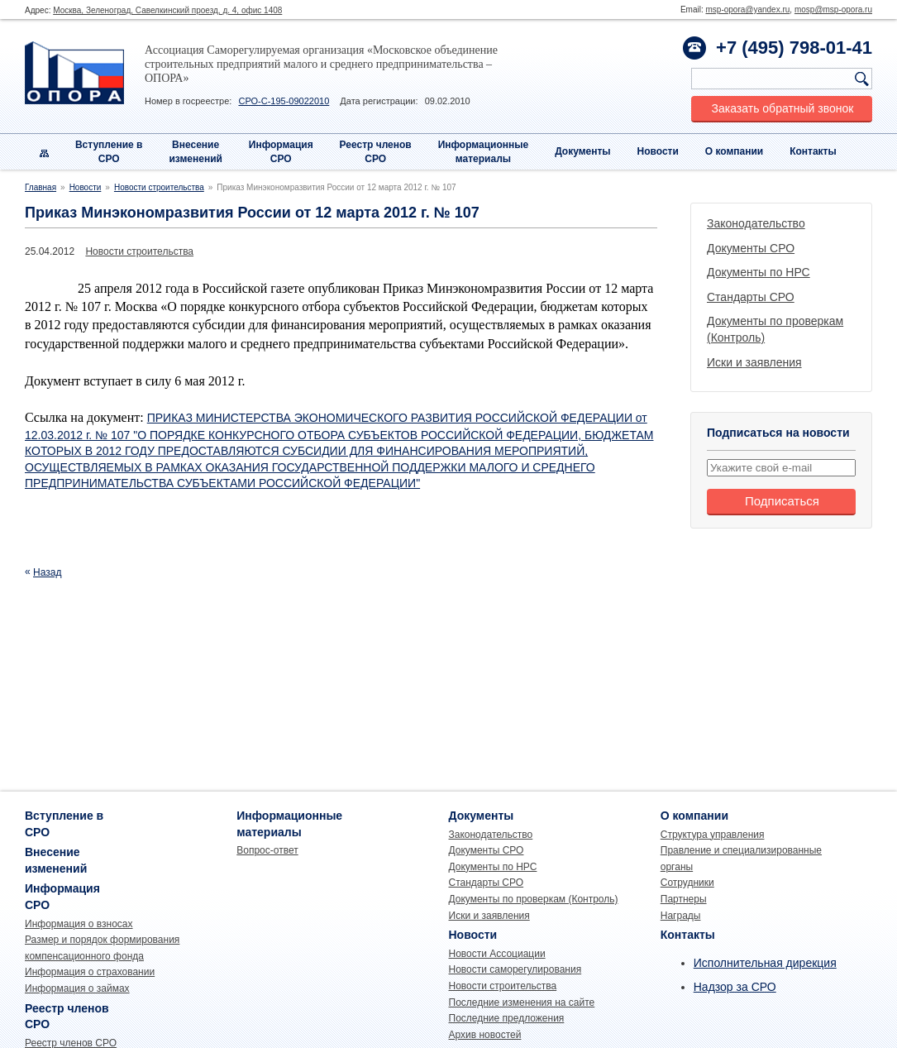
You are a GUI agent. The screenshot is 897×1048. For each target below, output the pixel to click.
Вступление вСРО (109, 152)
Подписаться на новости (778, 432)
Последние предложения (507, 1018)
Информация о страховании (90, 972)
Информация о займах (77, 988)
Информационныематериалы (483, 152)
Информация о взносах (79, 924)
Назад (47, 572)
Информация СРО (281, 152)
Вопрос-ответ (267, 850)
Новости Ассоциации (497, 953)
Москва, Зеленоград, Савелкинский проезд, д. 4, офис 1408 (167, 10)
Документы (582, 151)
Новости (658, 151)
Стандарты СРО (750, 297)
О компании (734, 151)
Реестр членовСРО (376, 152)
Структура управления (713, 834)
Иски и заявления (754, 362)
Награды (681, 915)
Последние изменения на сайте (522, 1002)
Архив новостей (485, 1035)
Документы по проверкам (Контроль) (533, 899)
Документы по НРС (758, 272)
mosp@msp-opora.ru (833, 9)
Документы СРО (750, 248)
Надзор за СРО (735, 986)
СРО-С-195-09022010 (283, 101)
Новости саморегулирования (515, 969)
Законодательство (756, 223)
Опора (74, 72)
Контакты (813, 151)
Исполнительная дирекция (765, 962)
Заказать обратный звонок (783, 108)
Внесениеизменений (195, 152)
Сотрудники (687, 882)
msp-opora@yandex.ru (747, 9)
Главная (40, 187)
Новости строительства (159, 187)
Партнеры (684, 899)
